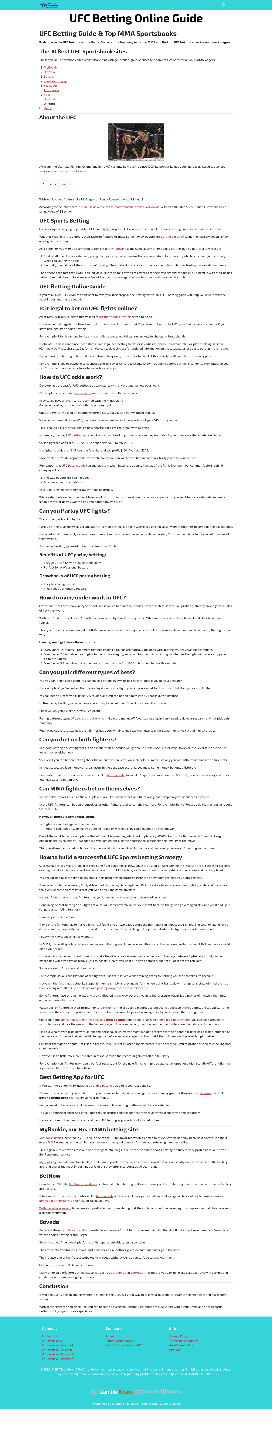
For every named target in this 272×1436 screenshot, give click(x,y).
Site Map (175, 1349)
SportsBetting (140, 1272)
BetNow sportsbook (83, 1184)
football (172, 1043)
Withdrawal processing (55, 1208)
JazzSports (51, 90)
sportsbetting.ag (55, 81)
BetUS (48, 108)
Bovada (49, 76)
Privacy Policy (178, 1336)
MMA (106, 229)
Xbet (47, 94)
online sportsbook (77, 1230)
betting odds (81, 435)
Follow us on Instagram (58, 1359)
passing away (106, 988)
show (63, 184)
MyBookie (50, 67)
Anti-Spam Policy (181, 1345)
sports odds (82, 393)
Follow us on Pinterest (57, 1354)
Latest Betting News (120, 1340)
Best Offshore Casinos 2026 (124, 1345)
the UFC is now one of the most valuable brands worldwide (119, 207)
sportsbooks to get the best (92, 1019)
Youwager (50, 85)
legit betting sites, (178, 1019)
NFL (88, 797)
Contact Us (49, 1336)
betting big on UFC (173, 236)
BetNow (49, 72)
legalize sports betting (115, 316)
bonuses (205, 1093)
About (110, 1336)
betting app (110, 1085)
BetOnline (117, 1272)
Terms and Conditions (184, 1340)
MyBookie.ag (48, 1137)
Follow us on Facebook (57, 1345)
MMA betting (117, 248)
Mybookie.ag (48, 1162)
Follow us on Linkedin (57, 1349)
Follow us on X (52, 1340)
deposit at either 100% (54, 1200)
